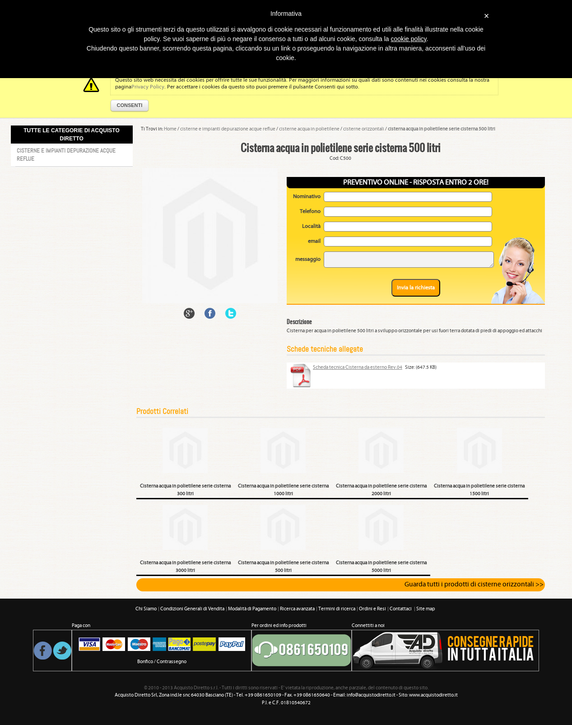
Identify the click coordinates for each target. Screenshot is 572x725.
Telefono (310, 211)
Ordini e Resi (372, 609)
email (314, 241)
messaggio (308, 259)
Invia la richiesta (416, 288)
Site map (425, 609)
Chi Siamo (146, 609)
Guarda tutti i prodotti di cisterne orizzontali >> (474, 584)
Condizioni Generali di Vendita (192, 609)
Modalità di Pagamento (252, 609)
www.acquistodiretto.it (433, 695)
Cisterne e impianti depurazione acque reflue (66, 154)
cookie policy (408, 38)
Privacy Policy (147, 87)
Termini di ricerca (336, 609)
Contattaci (401, 609)
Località (311, 226)
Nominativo (307, 197)
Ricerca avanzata (297, 609)
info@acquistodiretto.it (371, 695)
